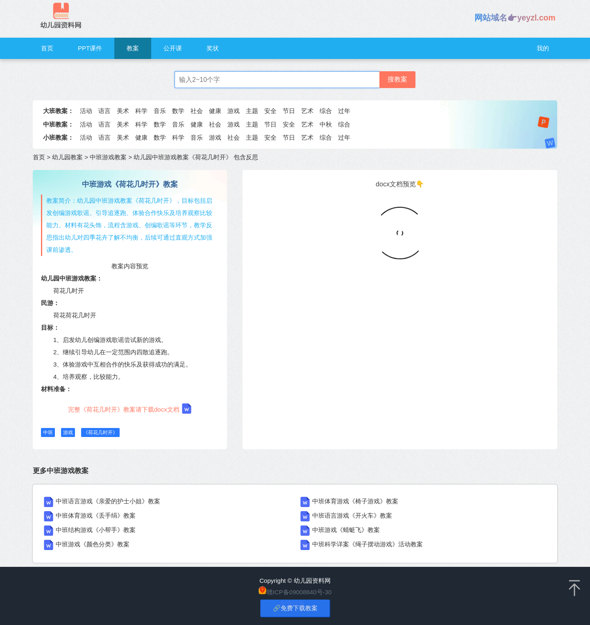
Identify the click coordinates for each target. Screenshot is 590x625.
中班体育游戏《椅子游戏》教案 (355, 501)
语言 (104, 110)
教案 (133, 48)
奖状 (212, 48)
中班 (48, 432)
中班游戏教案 (108, 157)
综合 (326, 110)
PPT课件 (90, 48)
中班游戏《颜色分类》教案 (92, 544)
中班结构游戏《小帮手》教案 (96, 529)
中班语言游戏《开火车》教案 (352, 515)
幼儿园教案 (67, 157)
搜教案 (397, 79)
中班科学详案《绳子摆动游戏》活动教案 (367, 544)
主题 (252, 110)
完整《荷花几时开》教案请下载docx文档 (130, 408)
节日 (289, 110)
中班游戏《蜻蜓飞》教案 (346, 529)
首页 (47, 48)
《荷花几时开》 (100, 432)
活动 (86, 110)
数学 (178, 110)
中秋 (326, 124)
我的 (543, 48)
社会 (197, 110)
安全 (270, 110)
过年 (344, 110)
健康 (215, 110)
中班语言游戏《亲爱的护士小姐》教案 (108, 501)
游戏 (233, 110)
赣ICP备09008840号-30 (299, 592)
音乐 (160, 110)
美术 (123, 110)
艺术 (307, 110)
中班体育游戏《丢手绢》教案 (96, 515)
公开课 (172, 48)
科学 (141, 110)
